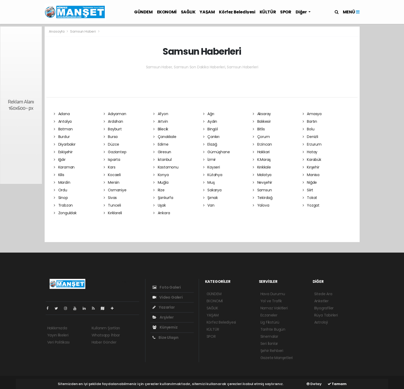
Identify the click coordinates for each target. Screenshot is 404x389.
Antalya (63, 121)
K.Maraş (262, 159)
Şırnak (210, 197)
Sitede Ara (323, 293)
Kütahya (212, 174)
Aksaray (262, 113)
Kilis (59, 174)
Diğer (302, 12)
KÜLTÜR (268, 12)
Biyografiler (324, 308)
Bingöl (210, 129)
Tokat (310, 197)
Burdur (62, 136)
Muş (209, 182)
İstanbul (162, 159)
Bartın (310, 121)
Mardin (62, 182)
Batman (63, 129)
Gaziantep (115, 152)
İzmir (209, 159)
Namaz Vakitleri (274, 308)
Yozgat (311, 205)
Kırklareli (113, 213)
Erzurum (312, 144)
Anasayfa (57, 31)
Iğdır (60, 159)
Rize (159, 190)
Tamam (337, 383)
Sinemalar (269, 336)
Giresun (162, 152)
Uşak (159, 205)
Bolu (308, 129)
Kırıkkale (262, 167)
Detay (314, 383)
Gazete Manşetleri (276, 357)
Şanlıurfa (163, 197)
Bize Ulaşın (166, 337)
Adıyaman (115, 113)
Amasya (312, 113)
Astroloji (321, 322)
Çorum (261, 136)
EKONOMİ (167, 12)
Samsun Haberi (83, 31)
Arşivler (163, 317)
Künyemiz (165, 327)
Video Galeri (168, 297)
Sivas (110, 197)
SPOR (285, 12)
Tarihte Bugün (273, 329)
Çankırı (211, 136)
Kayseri (211, 167)
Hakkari (261, 152)
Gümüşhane (216, 152)
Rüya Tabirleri (326, 315)
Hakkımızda (57, 328)
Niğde (310, 182)
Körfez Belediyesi (237, 12)
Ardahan (113, 121)
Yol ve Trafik (271, 301)
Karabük (312, 159)
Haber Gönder (104, 342)
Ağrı (208, 113)
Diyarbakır (65, 144)
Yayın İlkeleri (58, 335)
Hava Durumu (272, 293)
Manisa (311, 174)
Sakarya (212, 190)
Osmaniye (115, 190)
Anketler (321, 301)
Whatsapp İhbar (106, 335)
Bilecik (160, 129)
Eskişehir (63, 152)
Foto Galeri (167, 287)
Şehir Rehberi (272, 350)
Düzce (111, 144)
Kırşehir (311, 167)
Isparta (112, 159)
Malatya (262, 174)
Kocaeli (112, 174)
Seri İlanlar (269, 343)
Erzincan (262, 144)
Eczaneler (268, 315)
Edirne (160, 144)
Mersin (111, 182)
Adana (62, 113)
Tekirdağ (262, 197)
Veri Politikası (58, 342)
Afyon (160, 113)
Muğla (161, 182)
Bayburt (113, 129)
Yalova (261, 205)
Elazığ (210, 144)
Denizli (310, 136)
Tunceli (112, 205)
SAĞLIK (188, 12)
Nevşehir (262, 182)
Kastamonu (166, 167)
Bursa (111, 136)
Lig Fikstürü (270, 322)
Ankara (161, 213)
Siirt (308, 190)
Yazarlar (164, 307)
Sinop (61, 197)
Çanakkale (164, 136)
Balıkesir (262, 121)
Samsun (262, 190)
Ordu (60, 190)
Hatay (310, 152)
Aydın (210, 121)
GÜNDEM (143, 12)
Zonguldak (65, 213)
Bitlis (259, 129)
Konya (161, 174)
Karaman (64, 167)
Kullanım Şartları (106, 328)
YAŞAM (207, 12)
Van (208, 205)
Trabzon (63, 205)
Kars (110, 167)
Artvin (160, 121)
